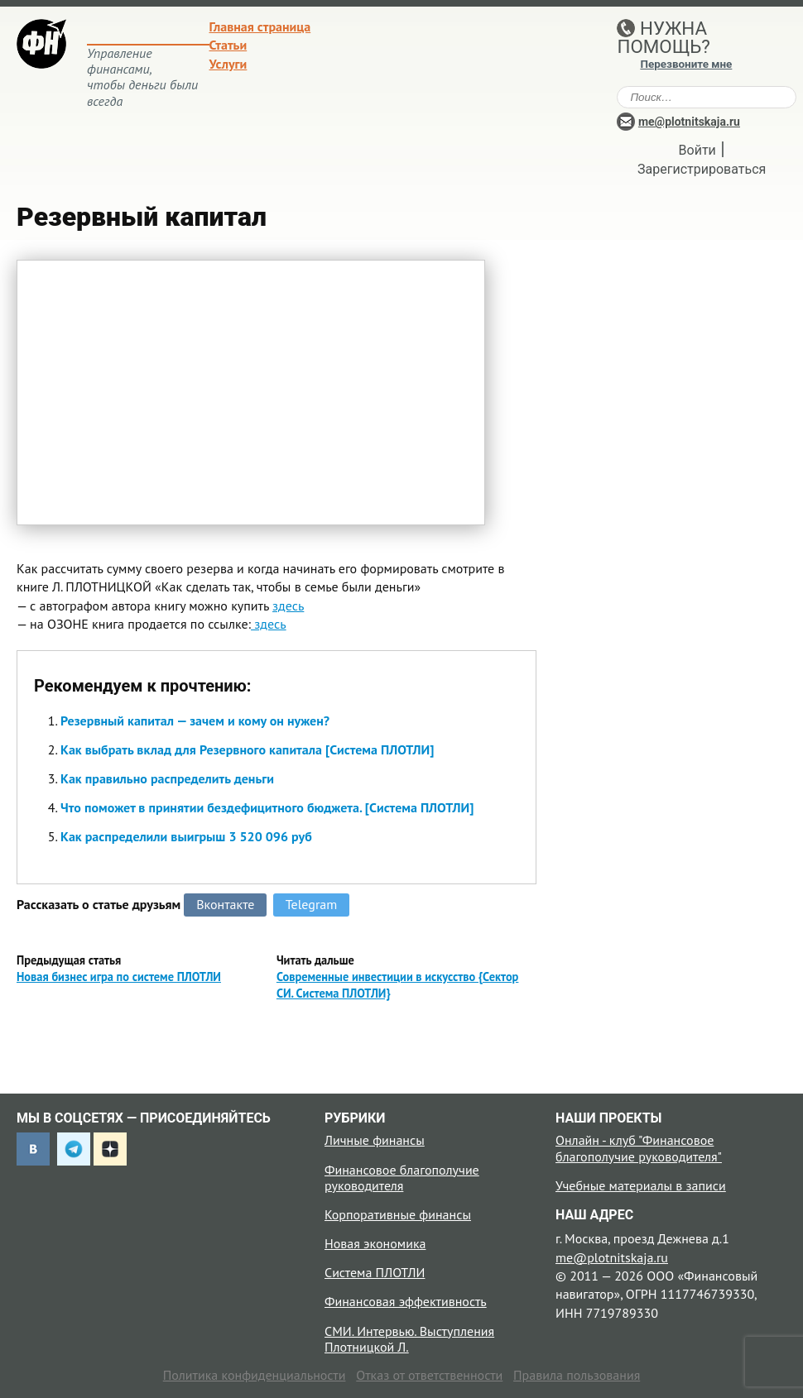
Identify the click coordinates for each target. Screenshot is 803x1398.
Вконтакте (225, 904)
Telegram (312, 904)
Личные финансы (375, 1140)
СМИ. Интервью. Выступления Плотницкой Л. (409, 1339)
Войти (697, 150)
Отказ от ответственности (429, 1375)
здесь (288, 605)
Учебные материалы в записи (640, 1185)
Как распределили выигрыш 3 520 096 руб (186, 836)
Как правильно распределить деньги (167, 778)
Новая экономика (375, 1243)
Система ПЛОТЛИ (375, 1272)
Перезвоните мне (686, 64)
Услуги (228, 63)
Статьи (228, 44)
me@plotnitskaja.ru (689, 121)
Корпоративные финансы (398, 1214)
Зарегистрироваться (701, 169)
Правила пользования (576, 1375)
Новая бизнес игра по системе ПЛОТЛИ (119, 976)
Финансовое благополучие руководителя (402, 1177)
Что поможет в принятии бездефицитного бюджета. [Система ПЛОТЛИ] (267, 807)
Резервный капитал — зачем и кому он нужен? (194, 720)
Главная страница (260, 26)
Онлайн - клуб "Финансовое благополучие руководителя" (638, 1148)
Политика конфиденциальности (254, 1375)
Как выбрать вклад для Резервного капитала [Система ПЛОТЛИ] (247, 749)
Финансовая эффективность (406, 1301)
